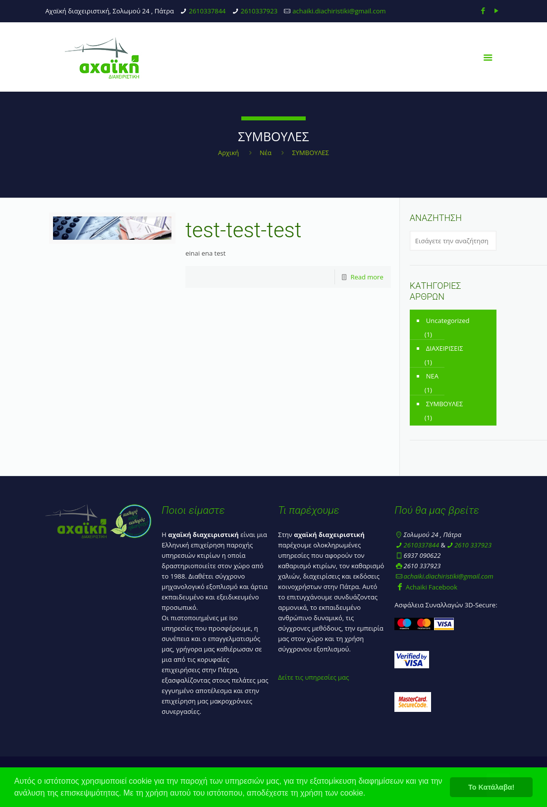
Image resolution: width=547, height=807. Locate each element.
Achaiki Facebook (425, 587)
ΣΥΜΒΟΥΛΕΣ (444, 403)
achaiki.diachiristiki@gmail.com (338, 10)
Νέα (266, 152)
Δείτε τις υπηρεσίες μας (313, 677)
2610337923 (259, 10)
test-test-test (243, 230)
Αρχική (228, 152)
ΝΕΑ (432, 376)
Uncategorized (448, 320)
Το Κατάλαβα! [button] (491, 787)
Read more (366, 276)
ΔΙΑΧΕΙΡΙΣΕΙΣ (444, 348)
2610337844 (207, 10)
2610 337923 (473, 544)
